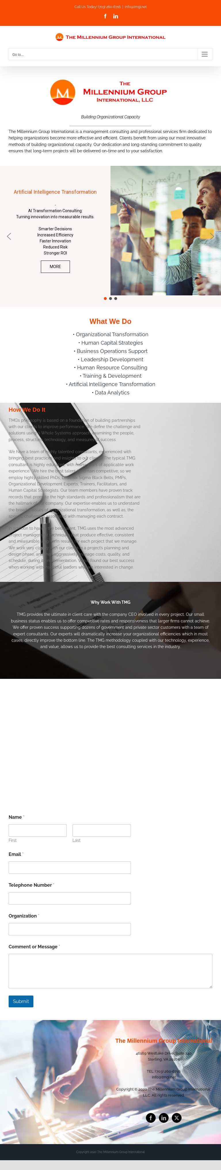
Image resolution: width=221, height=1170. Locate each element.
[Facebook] (151, 1118)
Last (77, 840)
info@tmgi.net (136, 7)
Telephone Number (31, 885)
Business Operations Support (112, 351)
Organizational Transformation (112, 334)
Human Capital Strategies (112, 343)
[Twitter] (177, 1118)
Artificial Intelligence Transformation (112, 384)
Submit (21, 1001)
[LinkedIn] (164, 1118)
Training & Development (112, 376)
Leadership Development (112, 359)
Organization (24, 916)
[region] (110, 236)
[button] (9, 236)
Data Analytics (112, 393)
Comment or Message (34, 946)
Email (16, 854)
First (13, 840)
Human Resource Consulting (112, 367)
